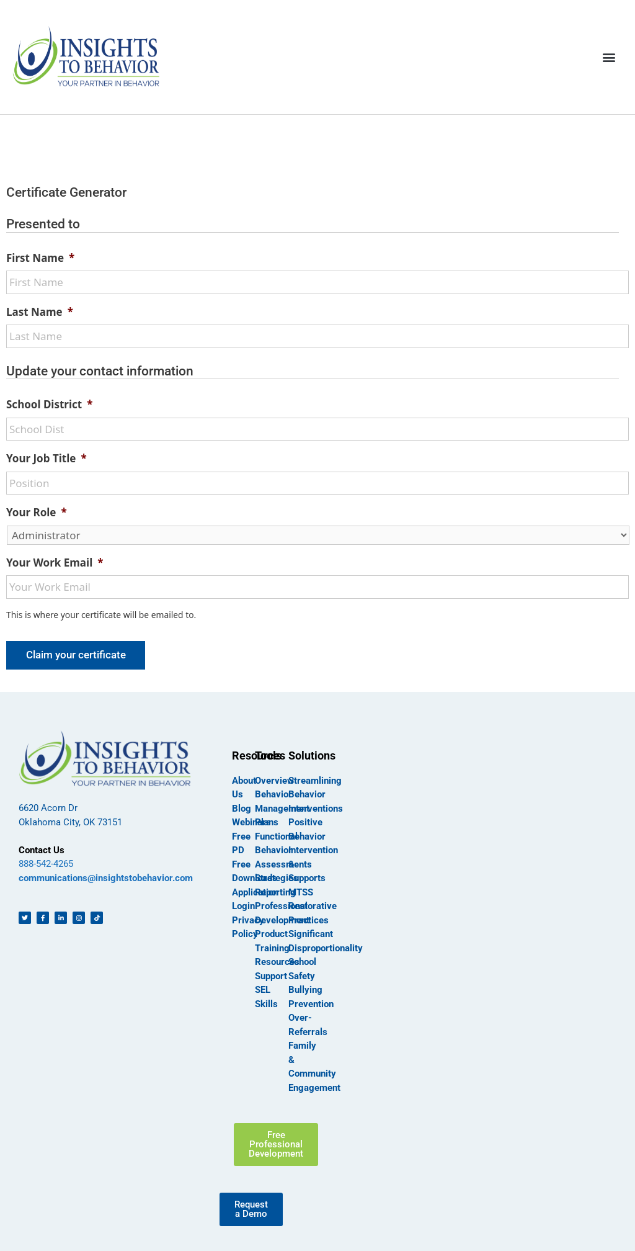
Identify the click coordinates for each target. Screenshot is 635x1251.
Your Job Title (46, 458)
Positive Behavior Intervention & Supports (313, 850)
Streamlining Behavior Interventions (315, 794)
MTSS (300, 892)
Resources (277, 961)
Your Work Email (54, 563)
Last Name (39, 312)
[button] (609, 57)
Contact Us (41, 850)
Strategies (276, 878)
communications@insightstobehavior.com (106, 878)
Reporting (275, 892)
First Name (40, 258)
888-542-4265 (46, 863)
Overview (274, 780)
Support (271, 976)
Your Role (36, 512)
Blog (241, 808)
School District (49, 404)
